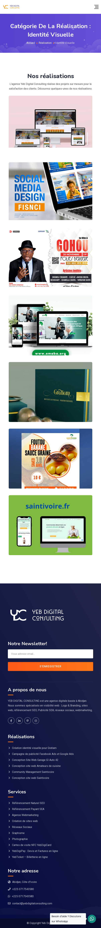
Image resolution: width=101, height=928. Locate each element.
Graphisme (18, 833)
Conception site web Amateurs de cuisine (36, 766)
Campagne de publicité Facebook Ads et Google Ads (43, 754)
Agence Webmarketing (25, 815)
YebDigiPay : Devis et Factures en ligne (35, 851)
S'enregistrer (50, 666)
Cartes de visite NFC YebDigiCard (31, 845)
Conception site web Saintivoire (30, 778)
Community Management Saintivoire (33, 772)
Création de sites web (25, 821)
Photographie (20, 839)
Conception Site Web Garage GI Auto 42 (35, 760)
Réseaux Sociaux (22, 827)
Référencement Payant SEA (28, 809)
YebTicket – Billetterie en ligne (30, 857)
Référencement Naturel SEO (28, 803)
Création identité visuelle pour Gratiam (34, 748)
